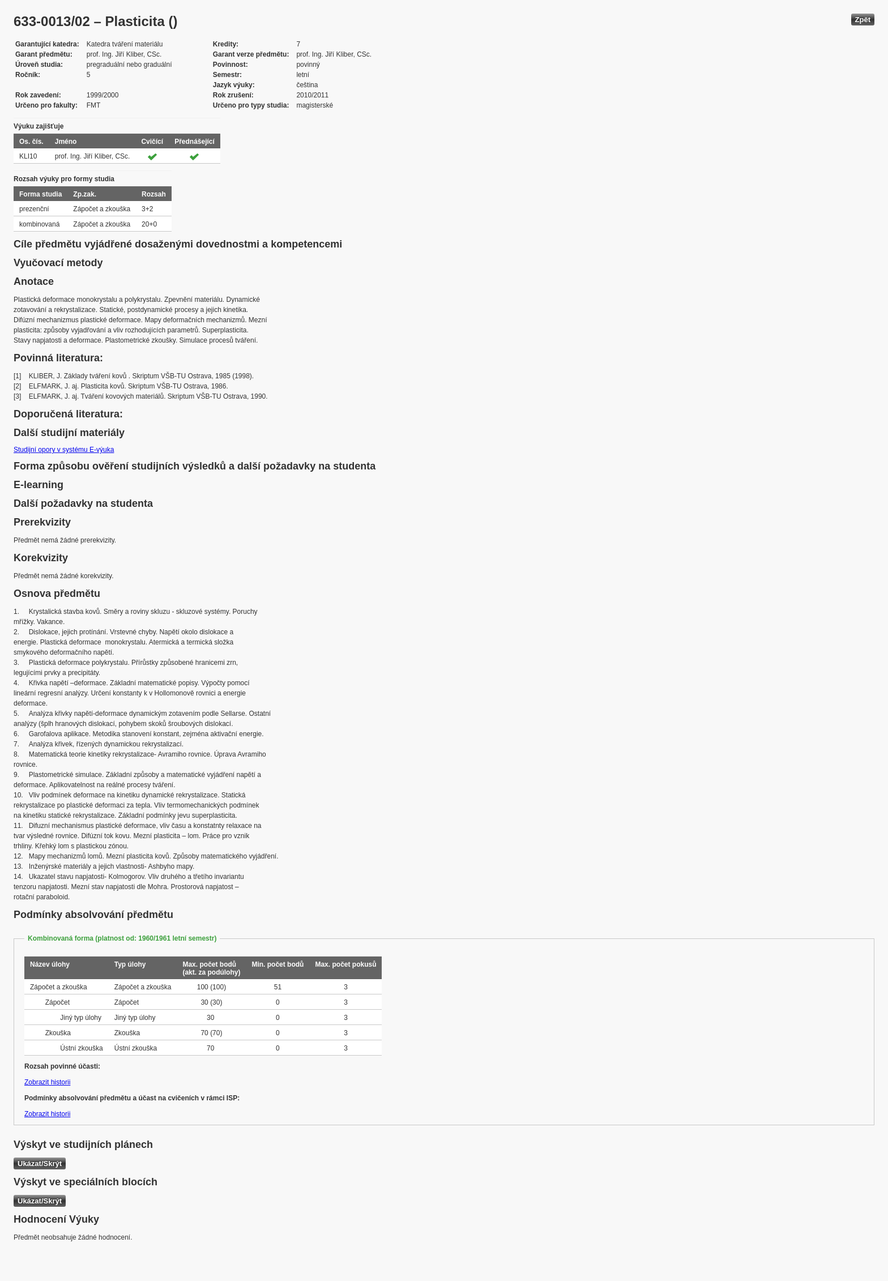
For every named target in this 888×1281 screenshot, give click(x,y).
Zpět (862, 19)
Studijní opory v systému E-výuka (64, 450)
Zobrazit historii (47, 1082)
